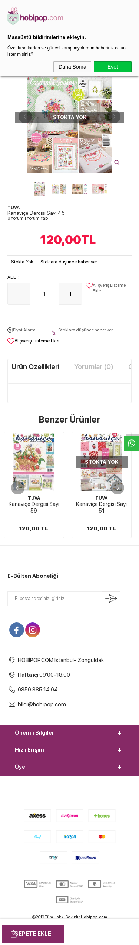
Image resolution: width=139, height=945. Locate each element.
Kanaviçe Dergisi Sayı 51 (101, 507)
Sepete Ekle (33, 933)
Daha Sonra (72, 67)
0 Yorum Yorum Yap (27, 218)
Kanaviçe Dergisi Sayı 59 (34, 507)
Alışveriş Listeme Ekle (106, 288)
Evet (112, 67)
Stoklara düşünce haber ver (68, 262)
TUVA (34, 498)
